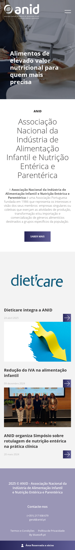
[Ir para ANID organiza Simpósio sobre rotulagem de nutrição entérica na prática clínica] (37, 408)
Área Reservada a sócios (37, 545)
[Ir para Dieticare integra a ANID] (37, 282)
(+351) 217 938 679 (37, 515)
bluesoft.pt (39, 534)
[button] (68, 11)
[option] (37, 49)
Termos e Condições (22, 530)
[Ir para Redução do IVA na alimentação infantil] (37, 342)
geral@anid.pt (37, 519)
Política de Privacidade (51, 530)
